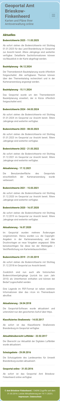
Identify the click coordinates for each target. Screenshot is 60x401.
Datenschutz (36, 396)
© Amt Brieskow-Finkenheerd (18, 390)
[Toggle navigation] (53, 15)
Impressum (23, 396)
